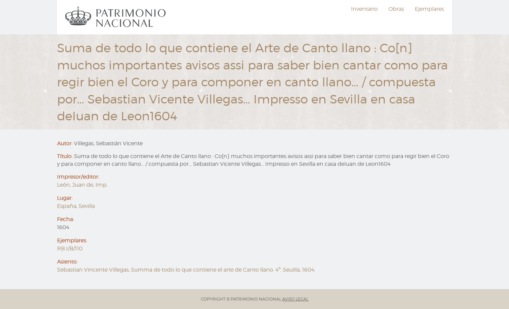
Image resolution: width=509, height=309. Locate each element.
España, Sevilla (76, 206)
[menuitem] (116, 17)
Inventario (364, 9)
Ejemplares (429, 9)
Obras (396, 9)
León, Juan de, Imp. (82, 185)
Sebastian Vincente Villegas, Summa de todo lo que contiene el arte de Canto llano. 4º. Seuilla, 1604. (186, 270)
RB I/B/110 (70, 248)
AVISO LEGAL (295, 299)
